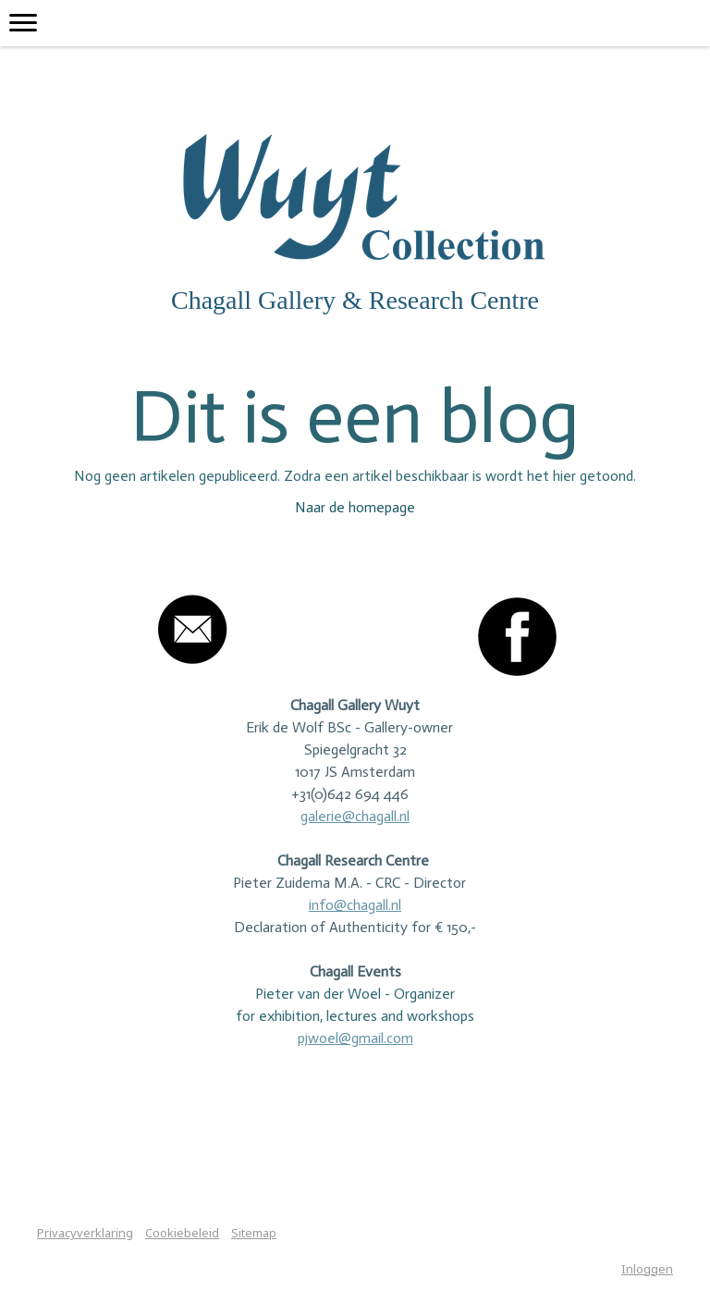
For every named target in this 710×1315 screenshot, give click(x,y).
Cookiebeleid (182, 1232)
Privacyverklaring (85, 1232)
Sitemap (253, 1232)
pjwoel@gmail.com (355, 1038)
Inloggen (647, 1268)
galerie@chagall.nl (355, 816)
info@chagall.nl (355, 905)
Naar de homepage (355, 507)
